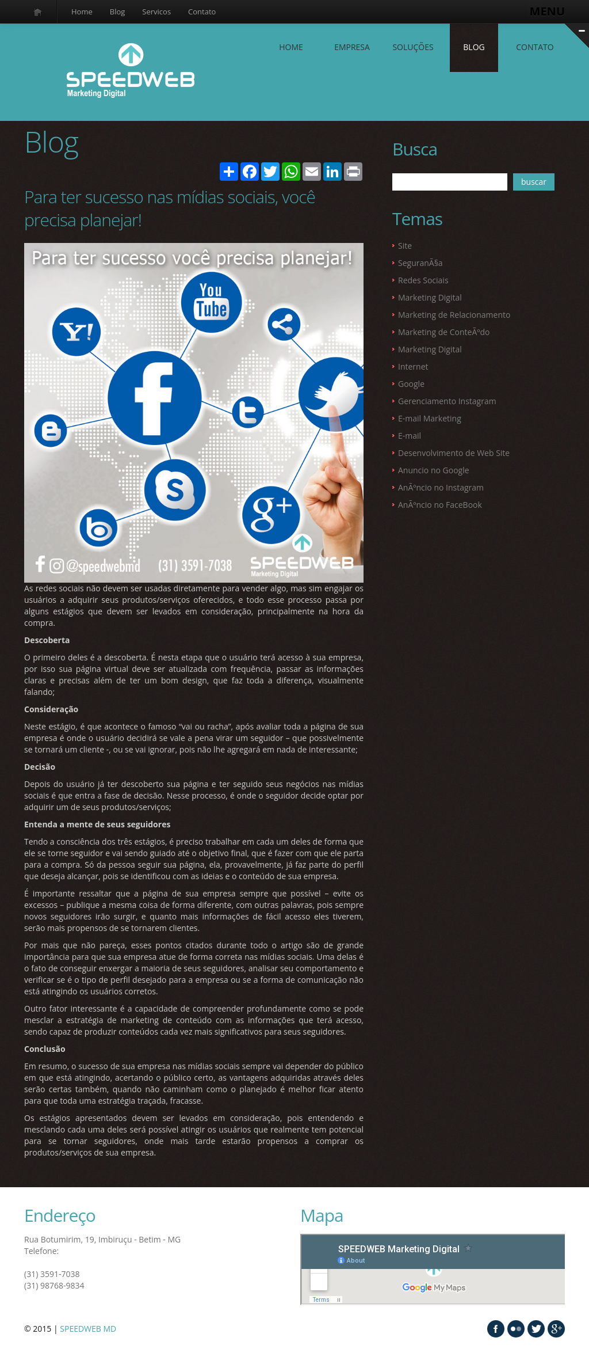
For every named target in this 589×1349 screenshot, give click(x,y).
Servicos (156, 11)
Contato (202, 11)
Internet (413, 366)
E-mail (409, 435)
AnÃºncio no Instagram (441, 487)
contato (534, 46)
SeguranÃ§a (420, 262)
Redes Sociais (423, 280)
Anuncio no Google (433, 470)
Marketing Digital (430, 297)
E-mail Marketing (429, 418)
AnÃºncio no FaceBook (440, 504)
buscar (533, 181)
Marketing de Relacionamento (454, 314)
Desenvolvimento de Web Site (454, 452)
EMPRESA (352, 46)
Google (411, 383)
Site (405, 245)
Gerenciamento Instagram (447, 401)
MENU (547, 11)
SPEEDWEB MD (88, 1328)
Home (82, 11)
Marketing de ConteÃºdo (443, 331)
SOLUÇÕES (412, 46)
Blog (117, 11)
